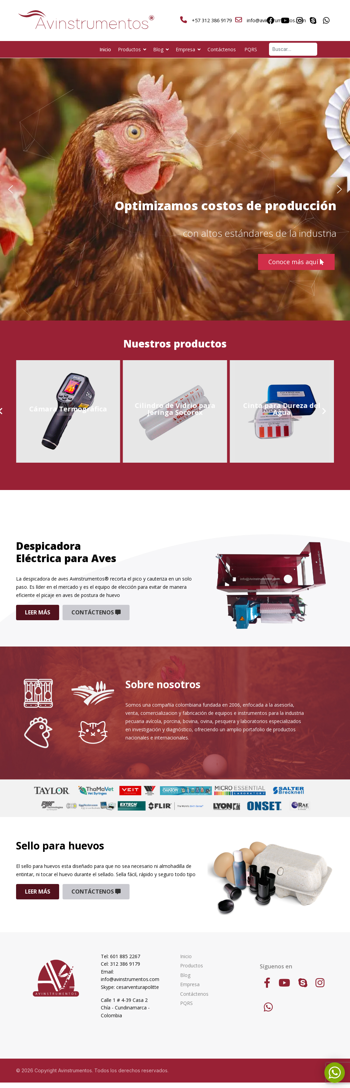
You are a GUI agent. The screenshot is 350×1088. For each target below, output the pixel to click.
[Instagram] (299, 20)
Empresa (185, 49)
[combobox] (293, 49)
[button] (10, 189)
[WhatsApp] (268, 1007)
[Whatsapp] (326, 20)
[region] (175, 189)
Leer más (37, 612)
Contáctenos (221, 49)
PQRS (250, 49)
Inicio (105, 49)
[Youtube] (285, 20)
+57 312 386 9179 (212, 20)
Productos (129, 49)
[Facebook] (270, 20)
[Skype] (313, 20)
